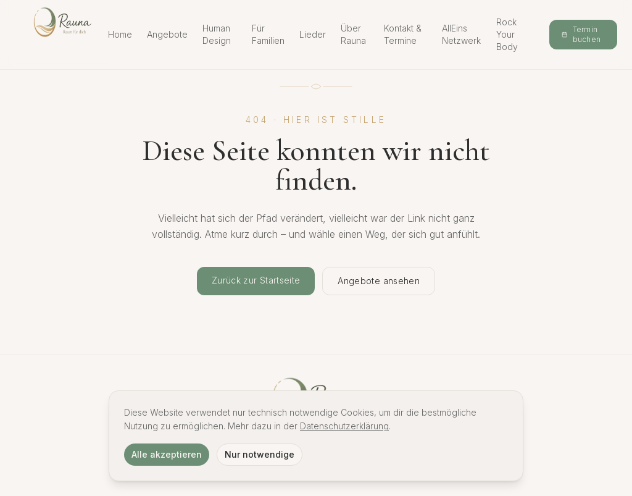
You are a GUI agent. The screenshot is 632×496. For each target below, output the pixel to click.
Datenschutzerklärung (344, 426)
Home (120, 34)
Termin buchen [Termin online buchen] (581, 34)
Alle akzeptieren (166, 454)
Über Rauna (353, 34)
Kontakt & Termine (403, 34)
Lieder (312, 34)
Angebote (167, 34)
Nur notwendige (259, 454)
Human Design (216, 34)
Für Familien (268, 34)
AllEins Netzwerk (461, 34)
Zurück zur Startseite (256, 280)
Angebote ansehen (379, 280)
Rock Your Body (507, 34)
